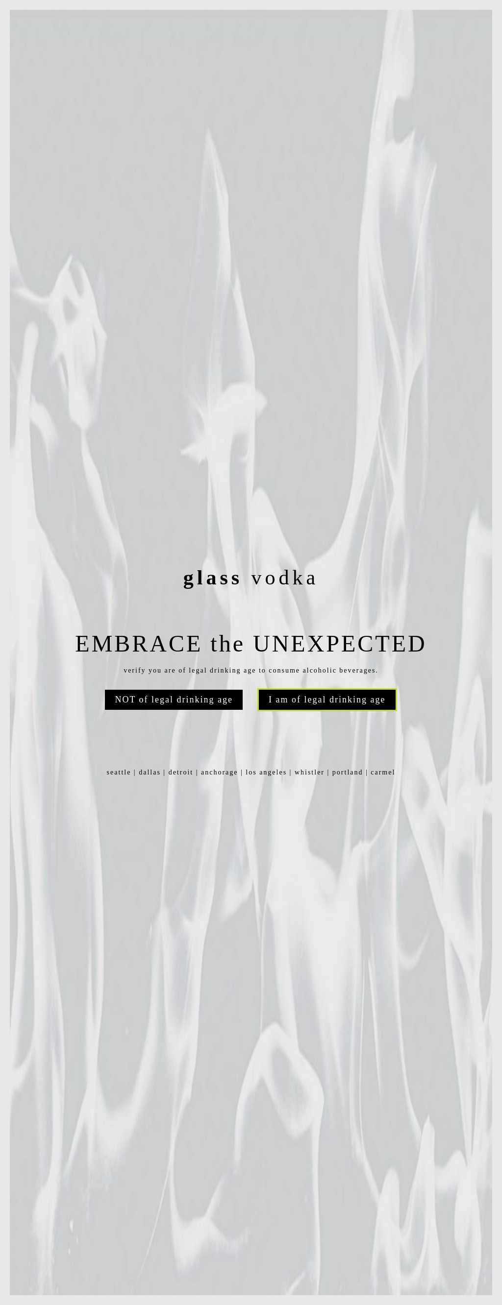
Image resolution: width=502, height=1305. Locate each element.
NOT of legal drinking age (174, 699)
